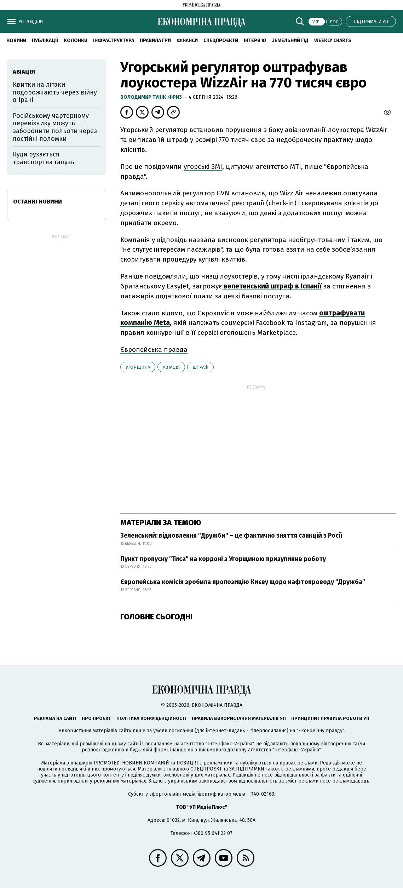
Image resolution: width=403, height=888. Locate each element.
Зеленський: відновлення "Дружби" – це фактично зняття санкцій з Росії (231, 535)
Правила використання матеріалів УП (239, 718)
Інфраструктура (113, 41)
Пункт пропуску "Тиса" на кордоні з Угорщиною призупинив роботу (223, 559)
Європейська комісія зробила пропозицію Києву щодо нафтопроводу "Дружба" (242, 582)
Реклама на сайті (55, 718)
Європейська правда (154, 349)
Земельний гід (290, 41)
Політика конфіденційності (151, 718)
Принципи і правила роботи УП (330, 718)
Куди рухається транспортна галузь (43, 158)
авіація (171, 367)
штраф (200, 367)
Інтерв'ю (255, 41)
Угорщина (138, 367)
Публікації (45, 41)
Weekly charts (332, 41)
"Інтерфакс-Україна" (230, 744)
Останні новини (37, 201)
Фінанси (187, 41)
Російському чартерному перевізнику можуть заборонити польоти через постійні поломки (55, 127)
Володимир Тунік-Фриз (151, 97)
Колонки (75, 41)
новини (16, 41)
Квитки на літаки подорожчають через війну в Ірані (55, 92)
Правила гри (155, 41)
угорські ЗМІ (203, 166)
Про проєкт (96, 718)
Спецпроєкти (220, 41)
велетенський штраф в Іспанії (272, 286)
